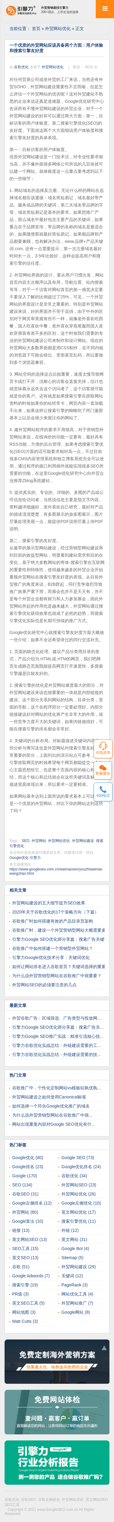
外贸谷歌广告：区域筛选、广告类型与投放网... (56, 1018)
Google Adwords (31, 1275)
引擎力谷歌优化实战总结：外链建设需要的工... (56, 1045)
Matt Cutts (25, 1321)
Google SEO (77, 1157)
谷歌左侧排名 (50, 1499)
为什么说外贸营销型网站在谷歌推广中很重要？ (57, 975)
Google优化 (27, 1157)
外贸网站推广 (77, 1303)
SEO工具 (25, 1248)
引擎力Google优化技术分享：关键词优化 (51, 957)
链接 (20, 1230)
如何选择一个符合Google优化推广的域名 (51, 1106)
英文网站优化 (78, 1212)
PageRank (74, 1284)
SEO (25, 841)
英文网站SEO (29, 1239)
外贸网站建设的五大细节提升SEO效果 (48, 902)
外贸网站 (39, 841)
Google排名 (27, 1166)
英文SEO (25, 1257)
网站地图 (24, 1312)
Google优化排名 (81, 1166)
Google (24, 1175)
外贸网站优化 (58, 28)
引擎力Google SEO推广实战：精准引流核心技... (57, 1036)
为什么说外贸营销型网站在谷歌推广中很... (52, 1115)
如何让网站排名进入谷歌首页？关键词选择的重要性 (61, 966)
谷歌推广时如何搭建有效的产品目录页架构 (52, 921)
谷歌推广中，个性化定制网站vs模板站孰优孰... (56, 1087)
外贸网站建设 (83, 841)
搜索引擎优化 (78, 1221)
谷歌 (20, 1266)
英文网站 (74, 1239)
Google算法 (27, 1221)
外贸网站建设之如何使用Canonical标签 (49, 1097)
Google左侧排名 (32, 1203)
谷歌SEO (25, 1194)
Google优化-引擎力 (25, 858)
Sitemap (72, 1257)
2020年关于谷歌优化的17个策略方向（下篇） (55, 912)
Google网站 (75, 1312)
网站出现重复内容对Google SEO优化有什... (53, 1124)
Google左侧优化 (81, 1203)
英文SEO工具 (28, 1303)
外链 (70, 1230)
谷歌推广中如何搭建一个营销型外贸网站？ (52, 948)
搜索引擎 (25, 1284)
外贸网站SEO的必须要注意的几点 (44, 984)
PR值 (20, 1294)
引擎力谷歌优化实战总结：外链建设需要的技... (56, 1054)
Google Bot (75, 1248)
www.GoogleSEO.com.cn (58, 1509)
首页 (37, 28)
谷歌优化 (21, 67)
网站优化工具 (77, 1294)
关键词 (72, 1275)
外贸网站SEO (78, 1184)
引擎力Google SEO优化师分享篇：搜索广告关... (57, 1027)
